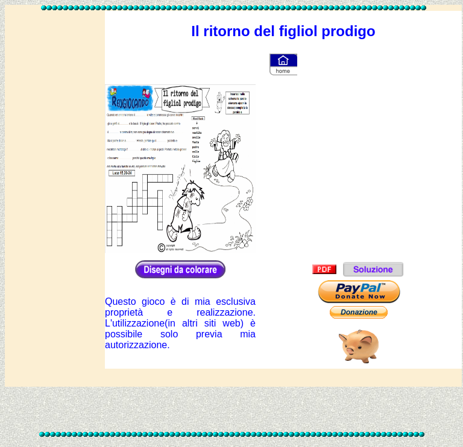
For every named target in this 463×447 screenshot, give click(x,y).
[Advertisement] (55, 193)
